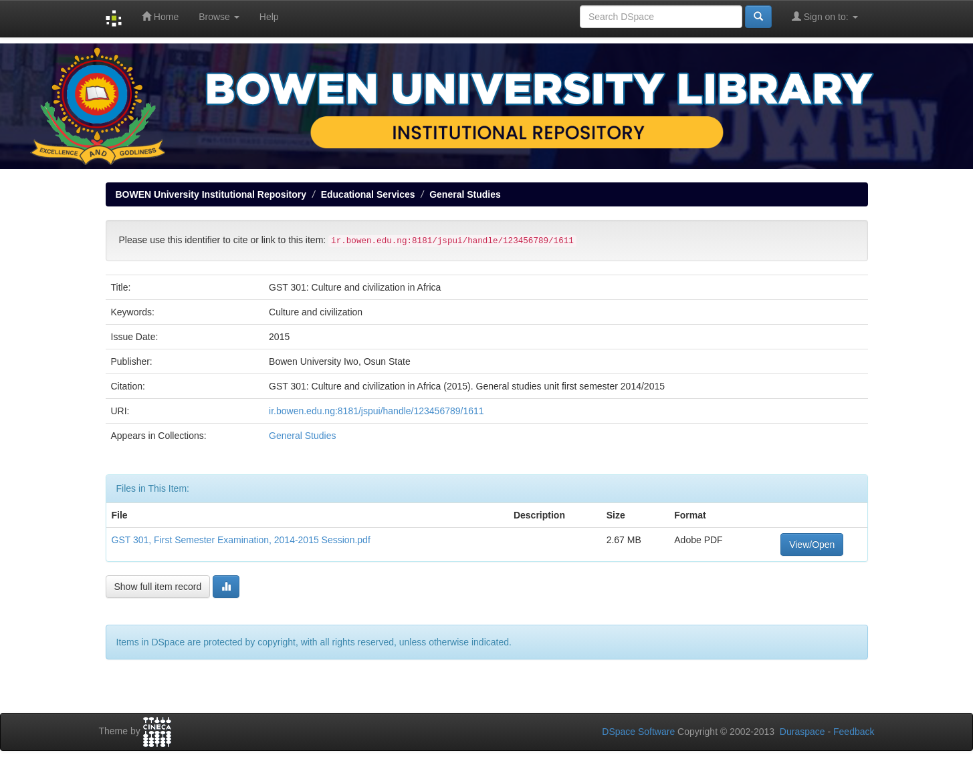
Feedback (853, 731)
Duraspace (802, 731)
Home (160, 16)
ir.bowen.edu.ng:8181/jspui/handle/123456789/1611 (376, 411)
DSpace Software (638, 731)
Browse (219, 16)
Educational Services (368, 194)
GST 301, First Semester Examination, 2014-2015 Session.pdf (241, 540)
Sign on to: (825, 16)
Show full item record (158, 586)
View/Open (812, 544)
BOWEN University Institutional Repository (211, 194)
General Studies (465, 194)
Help (269, 16)
